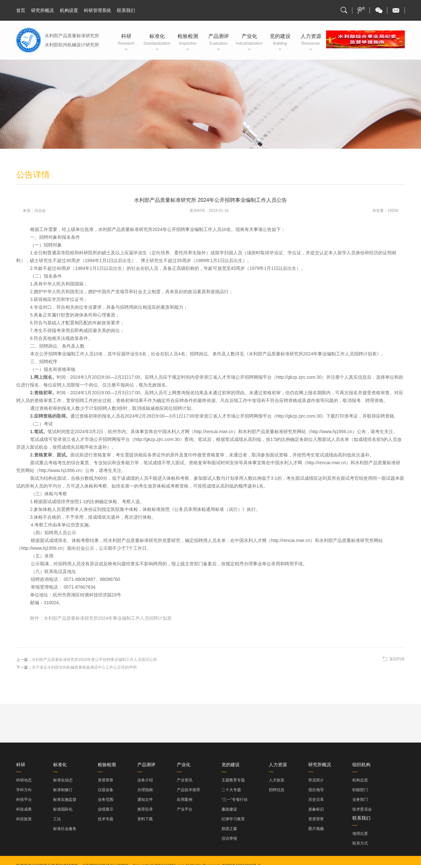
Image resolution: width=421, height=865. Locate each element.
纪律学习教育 (233, 819)
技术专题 (105, 819)
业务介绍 (145, 780)
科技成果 (24, 809)
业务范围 (105, 799)
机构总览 (360, 780)
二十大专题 (231, 790)
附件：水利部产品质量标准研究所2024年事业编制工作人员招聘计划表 (101, 618)
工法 (57, 819)
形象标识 (316, 809)
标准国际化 (63, 809)
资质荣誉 (105, 780)
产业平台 (184, 809)
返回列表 (397, 659)
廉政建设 (229, 809)
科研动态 (24, 780)
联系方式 (360, 843)
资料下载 (145, 819)
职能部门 (360, 790)
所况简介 (316, 780)
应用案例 (184, 799)
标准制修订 (63, 790)
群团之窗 (229, 828)
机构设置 (69, 10)
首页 (20, 10)
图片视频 (316, 828)
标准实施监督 (64, 799)
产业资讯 (184, 780)
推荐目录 (145, 809)
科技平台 (24, 799)
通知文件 (145, 799)
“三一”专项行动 (234, 799)
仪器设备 (105, 790)
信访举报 (229, 838)
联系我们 (126, 10)
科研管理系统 (97, 10)
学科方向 (24, 790)
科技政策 (24, 819)
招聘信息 (276, 790)
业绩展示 (105, 809)
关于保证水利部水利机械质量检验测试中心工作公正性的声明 (84, 667)
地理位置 (360, 833)
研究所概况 (42, 10)
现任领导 (316, 790)
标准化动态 (63, 780)
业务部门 (360, 799)
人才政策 (276, 780)
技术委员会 (362, 809)
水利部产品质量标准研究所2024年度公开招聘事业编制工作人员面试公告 (94, 659)
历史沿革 (316, 799)
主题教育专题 (233, 780)
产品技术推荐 (188, 790)
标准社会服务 (64, 828)
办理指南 (145, 790)
